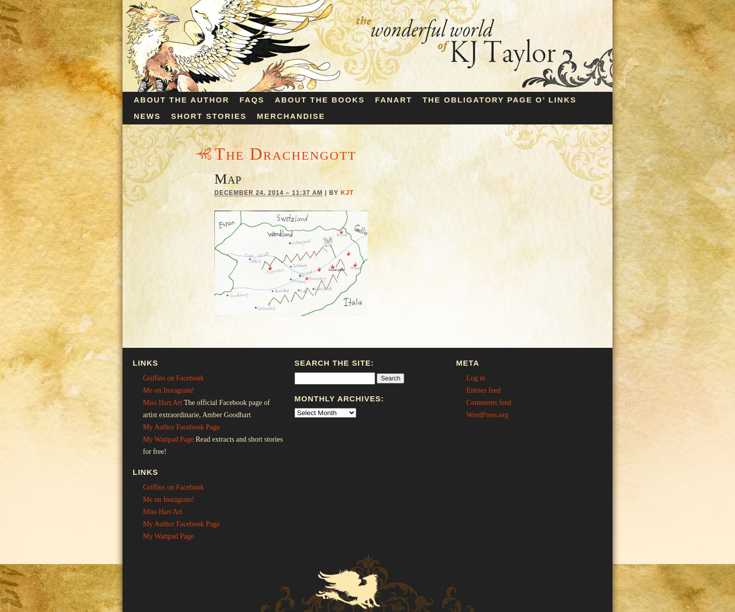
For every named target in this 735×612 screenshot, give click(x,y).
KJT (347, 192)
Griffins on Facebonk (173, 378)
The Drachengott (285, 153)
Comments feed (489, 402)
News (147, 116)
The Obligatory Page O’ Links (500, 99)
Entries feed (484, 390)
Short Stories (209, 116)
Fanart (393, 99)
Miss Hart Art (162, 402)
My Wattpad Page (168, 439)
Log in (476, 378)
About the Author (181, 99)
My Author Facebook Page (181, 427)
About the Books (320, 99)
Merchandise (291, 116)
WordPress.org (487, 415)
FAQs (251, 99)
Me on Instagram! (168, 390)
